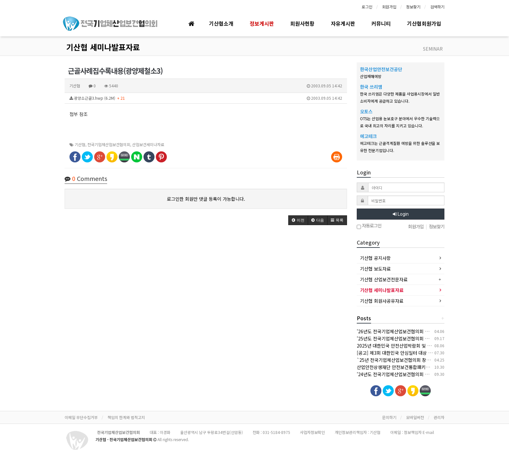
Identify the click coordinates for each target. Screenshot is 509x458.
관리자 (439, 417)
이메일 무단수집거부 (81, 417)
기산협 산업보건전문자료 (384, 279)
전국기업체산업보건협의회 (108, 144)
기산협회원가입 (424, 23)
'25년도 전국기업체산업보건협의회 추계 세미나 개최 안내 (412, 338)
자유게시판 (343, 23)
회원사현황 (302, 23)
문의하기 (389, 417)
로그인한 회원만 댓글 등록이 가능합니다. (206, 199)
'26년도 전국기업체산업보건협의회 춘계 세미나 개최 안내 (412, 331)
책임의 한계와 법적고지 (126, 417)
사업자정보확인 (312, 432)
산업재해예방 (370, 76)
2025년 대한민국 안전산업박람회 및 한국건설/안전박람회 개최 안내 (422, 345)
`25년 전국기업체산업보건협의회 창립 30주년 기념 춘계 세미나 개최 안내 (427, 360)
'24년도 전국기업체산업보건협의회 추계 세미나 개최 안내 (412, 374)
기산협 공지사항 (375, 258)
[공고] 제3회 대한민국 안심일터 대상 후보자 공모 (404, 353)
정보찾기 (413, 6)
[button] (298, 220)
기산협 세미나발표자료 (103, 47)
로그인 (367, 6)
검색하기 (437, 6)
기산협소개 (221, 23)
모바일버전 (415, 417)
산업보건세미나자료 (148, 144)
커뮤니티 (381, 23)
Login (401, 214)
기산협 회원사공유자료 (381, 301)
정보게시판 (262, 23)
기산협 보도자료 (375, 268)
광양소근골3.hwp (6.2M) (205, 98)
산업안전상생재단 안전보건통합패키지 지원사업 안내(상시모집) (417, 367)
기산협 (80, 144)
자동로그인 (369, 226)
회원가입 (389, 6)
